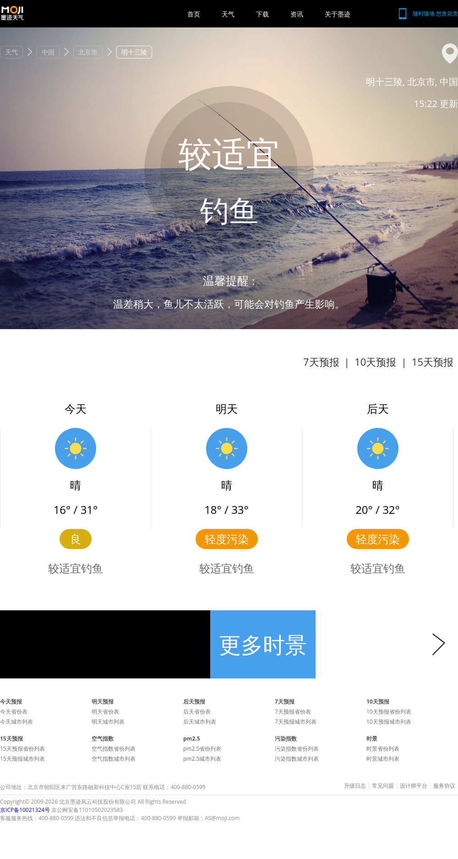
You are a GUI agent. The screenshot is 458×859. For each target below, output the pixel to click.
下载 (262, 14)
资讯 (296, 14)
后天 (378, 408)
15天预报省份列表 (22, 748)
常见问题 (383, 786)
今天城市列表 (16, 722)
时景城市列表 (382, 759)
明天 (227, 408)
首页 (193, 14)
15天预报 (432, 361)
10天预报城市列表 (388, 722)
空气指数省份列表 (114, 748)
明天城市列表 (108, 722)
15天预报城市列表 (22, 759)
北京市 (88, 52)
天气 (228, 14)
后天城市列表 (199, 722)
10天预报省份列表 (388, 711)
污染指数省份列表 (297, 748)
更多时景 (263, 644)
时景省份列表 (382, 748)
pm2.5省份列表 (202, 748)
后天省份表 (197, 711)
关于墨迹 (337, 14)
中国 (48, 52)
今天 (76, 408)
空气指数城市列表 (114, 759)
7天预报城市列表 (295, 722)
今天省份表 (13, 711)
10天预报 (375, 361)
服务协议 (444, 786)
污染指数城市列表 (297, 759)
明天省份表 (105, 711)
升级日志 (355, 786)
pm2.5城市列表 (202, 759)
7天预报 (321, 361)
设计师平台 (413, 786)
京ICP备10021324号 (25, 810)
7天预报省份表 (293, 711)
